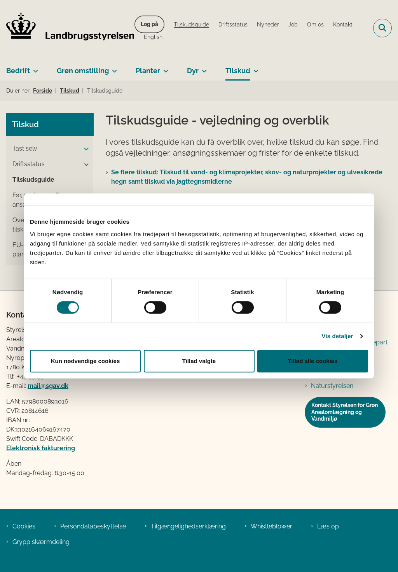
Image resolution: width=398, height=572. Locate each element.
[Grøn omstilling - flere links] (113, 67)
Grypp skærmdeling (41, 542)
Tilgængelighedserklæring (188, 526)
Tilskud (237, 71)
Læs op (328, 526)
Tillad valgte (199, 361)
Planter (148, 71)
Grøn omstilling (83, 71)
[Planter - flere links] (164, 67)
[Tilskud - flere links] (254, 67)
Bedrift (18, 71)
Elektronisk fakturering (40, 448)
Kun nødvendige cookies (85, 361)
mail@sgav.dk (48, 386)
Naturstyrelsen (332, 386)
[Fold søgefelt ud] (382, 28)
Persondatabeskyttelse (93, 526)
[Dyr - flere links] (203, 67)
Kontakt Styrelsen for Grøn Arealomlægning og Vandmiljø (344, 412)
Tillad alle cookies (312, 361)
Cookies (23, 526)
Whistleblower (271, 526)
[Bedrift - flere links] (34, 67)
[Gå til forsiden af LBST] (67, 28)
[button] (84, 149)
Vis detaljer (337, 336)
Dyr (193, 71)
